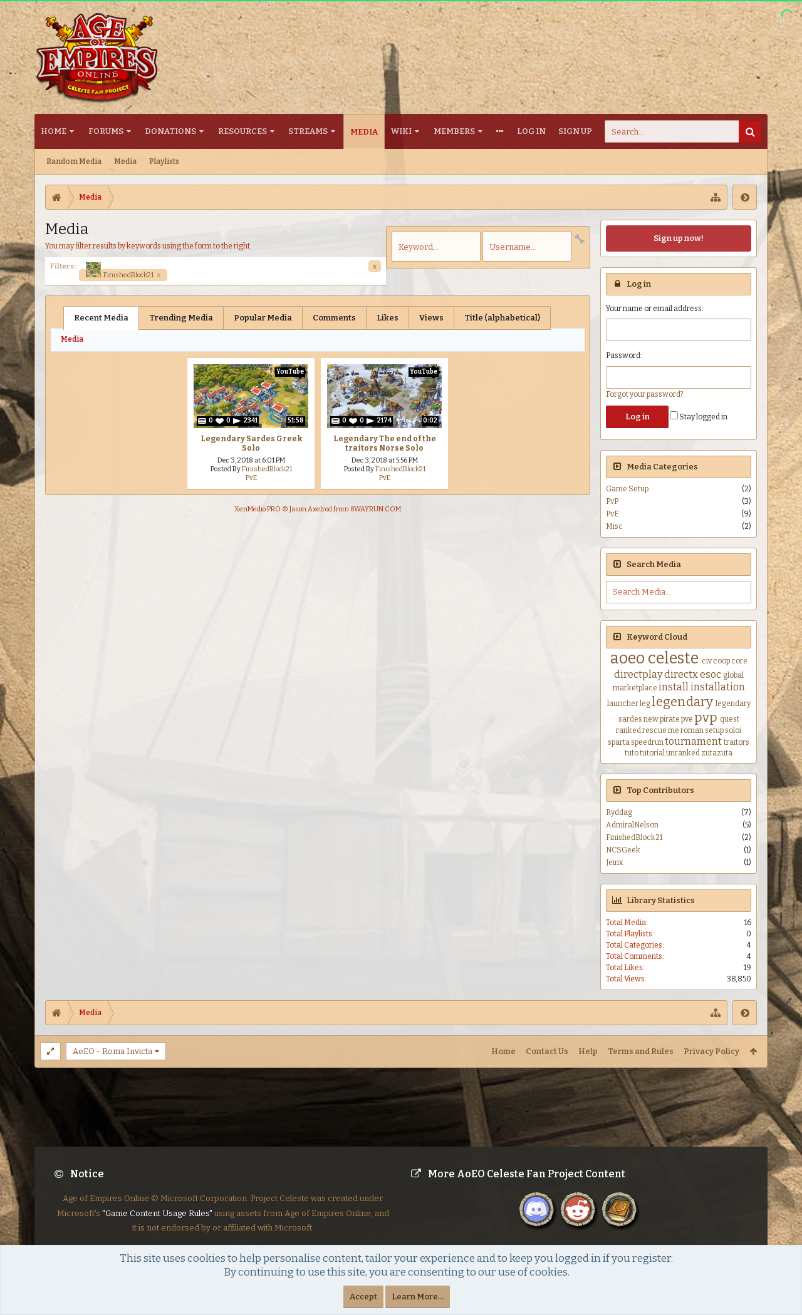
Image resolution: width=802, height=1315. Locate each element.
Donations (170, 131)
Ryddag (619, 812)
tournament (693, 741)
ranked (628, 730)
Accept (363, 1296)
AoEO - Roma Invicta (112, 1051)
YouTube (290, 372)
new (651, 719)
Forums (105, 131)
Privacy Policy (711, 1051)
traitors (736, 742)
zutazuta (716, 753)
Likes (387, 317)
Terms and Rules (641, 1051)
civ (707, 661)
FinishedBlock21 (123, 274)
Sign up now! (679, 238)
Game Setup (627, 488)
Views (431, 317)
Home (53, 131)
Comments (334, 317)
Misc (614, 526)
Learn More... (418, 1296)
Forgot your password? (644, 394)
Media (364, 131)
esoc (710, 674)
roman (692, 730)
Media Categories (662, 466)
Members (454, 131)
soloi (733, 730)
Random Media (74, 161)
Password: (624, 355)
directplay (638, 674)
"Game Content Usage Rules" (157, 1223)
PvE (251, 478)
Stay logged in (698, 416)
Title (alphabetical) (502, 317)
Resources (242, 131)
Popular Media (263, 317)
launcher (622, 703)
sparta (619, 742)
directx (681, 674)
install (674, 687)
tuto (631, 753)
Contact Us (547, 1051)
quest (729, 719)
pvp (705, 717)
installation (717, 687)
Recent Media (101, 317)
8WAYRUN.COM (375, 509)
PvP (612, 501)
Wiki (401, 131)
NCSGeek (623, 850)
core (739, 661)
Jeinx (614, 862)
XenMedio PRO (257, 509)
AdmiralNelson (632, 825)
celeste (673, 658)
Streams (308, 131)
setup (714, 730)
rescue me (660, 730)
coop (721, 661)
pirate (670, 719)
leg (645, 703)
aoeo (627, 658)
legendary (682, 701)
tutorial (652, 753)
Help (588, 1051)
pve (687, 719)
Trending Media (181, 317)
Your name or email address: (655, 308)
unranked (683, 753)
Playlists (164, 161)
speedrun (647, 742)
